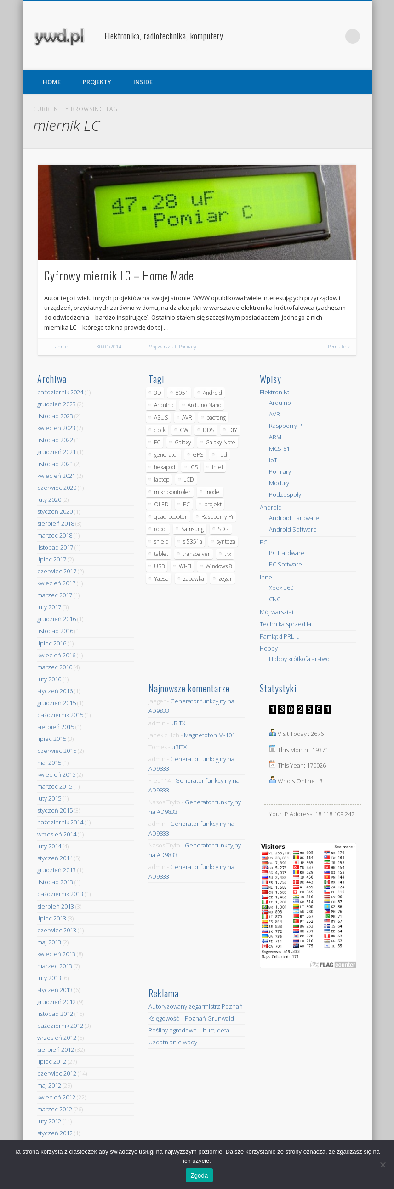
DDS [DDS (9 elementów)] (208, 430)
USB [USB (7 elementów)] (159, 566)
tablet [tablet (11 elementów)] (161, 554)
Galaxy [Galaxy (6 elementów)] (183, 442)
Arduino (280, 402)
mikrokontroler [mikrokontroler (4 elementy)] (172, 492)
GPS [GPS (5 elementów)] (198, 455)
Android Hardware (294, 518)
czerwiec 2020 (56, 487)
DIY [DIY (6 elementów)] (232, 430)
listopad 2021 (55, 464)
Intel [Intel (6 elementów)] (217, 467)
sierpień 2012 (55, 1049)
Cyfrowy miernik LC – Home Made (119, 275)
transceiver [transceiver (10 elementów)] (196, 554)
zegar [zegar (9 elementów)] (225, 579)
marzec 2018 (54, 535)
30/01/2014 (109, 346)
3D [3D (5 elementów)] (157, 393)
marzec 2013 (54, 966)
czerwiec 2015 (56, 750)
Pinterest (333, 36)
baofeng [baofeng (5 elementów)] (216, 417)
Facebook (315, 36)
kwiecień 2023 (56, 428)
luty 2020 (49, 499)
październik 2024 (60, 392)
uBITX (177, 723)
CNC (274, 599)
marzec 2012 (54, 1109)
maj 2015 (49, 762)
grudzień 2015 (56, 703)
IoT (273, 460)
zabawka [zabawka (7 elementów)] (193, 579)
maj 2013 (49, 942)
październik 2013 (60, 894)
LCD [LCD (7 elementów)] (188, 479)
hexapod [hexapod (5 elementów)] (164, 467)
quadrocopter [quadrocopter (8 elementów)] (170, 517)
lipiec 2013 (51, 918)
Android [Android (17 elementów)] (212, 393)
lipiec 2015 (51, 739)
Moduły (279, 483)
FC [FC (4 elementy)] (157, 442)
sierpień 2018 (55, 523)
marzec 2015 (54, 786)
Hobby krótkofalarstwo (299, 659)
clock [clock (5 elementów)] (160, 430)
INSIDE (143, 82)
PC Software (285, 564)
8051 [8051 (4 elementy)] (182, 393)
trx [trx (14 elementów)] (227, 554)
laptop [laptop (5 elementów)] (161, 479)
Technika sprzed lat (286, 624)
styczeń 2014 (55, 858)
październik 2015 (60, 715)
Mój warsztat (162, 346)
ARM (275, 437)
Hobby (269, 648)
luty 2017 (49, 607)
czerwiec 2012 (56, 1073)
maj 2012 (49, 1085)
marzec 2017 (54, 595)
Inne (266, 577)
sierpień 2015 (55, 727)
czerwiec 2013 (56, 930)
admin (62, 346)
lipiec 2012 (51, 1061)
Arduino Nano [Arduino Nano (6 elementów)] (204, 405)
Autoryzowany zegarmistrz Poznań (195, 1006)
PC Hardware (286, 553)
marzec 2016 (54, 667)
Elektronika (275, 392)
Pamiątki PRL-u (280, 636)
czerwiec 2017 (56, 571)
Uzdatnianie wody (172, 1042)
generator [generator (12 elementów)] (166, 455)
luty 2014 (49, 846)
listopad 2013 (55, 882)
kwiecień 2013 (56, 954)
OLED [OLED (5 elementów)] (161, 504)
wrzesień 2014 (56, 834)
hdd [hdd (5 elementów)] (222, 455)
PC (263, 542)
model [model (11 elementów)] (213, 492)
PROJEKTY (97, 82)
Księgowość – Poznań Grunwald (191, 1018)
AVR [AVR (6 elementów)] (187, 417)
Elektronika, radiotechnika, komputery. (164, 36)
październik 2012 (60, 1025)
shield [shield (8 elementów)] (161, 541)
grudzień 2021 (56, 452)
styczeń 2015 (55, 810)
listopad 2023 (55, 416)
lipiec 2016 (51, 643)
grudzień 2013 (56, 870)
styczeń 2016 (55, 691)
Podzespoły (285, 494)
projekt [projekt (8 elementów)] (213, 504)
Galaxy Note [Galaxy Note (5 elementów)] (220, 442)
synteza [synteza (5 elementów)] (226, 541)
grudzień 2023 (56, 404)
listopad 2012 (55, 1014)
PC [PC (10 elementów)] (186, 504)
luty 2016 (49, 679)
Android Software (293, 529)
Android (271, 507)
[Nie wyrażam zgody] (382, 1164)
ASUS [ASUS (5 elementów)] (161, 417)
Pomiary (187, 346)
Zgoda (199, 1175)
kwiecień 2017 (56, 583)
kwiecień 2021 (56, 475)
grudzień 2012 (56, 1002)
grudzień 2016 (56, 619)
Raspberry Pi (286, 425)
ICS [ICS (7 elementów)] (193, 467)
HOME (52, 82)
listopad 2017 (55, 547)
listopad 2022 (55, 440)
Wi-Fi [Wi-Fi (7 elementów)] (185, 566)
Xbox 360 (281, 587)
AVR (274, 414)
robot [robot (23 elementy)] (160, 529)
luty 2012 (49, 1121)
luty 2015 (49, 798)
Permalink (339, 346)
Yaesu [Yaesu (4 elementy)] (161, 579)
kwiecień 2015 (56, 774)
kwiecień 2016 (56, 655)
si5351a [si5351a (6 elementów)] (192, 541)
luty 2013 (49, 978)
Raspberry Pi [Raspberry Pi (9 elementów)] (217, 517)
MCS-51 (279, 448)
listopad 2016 (55, 631)
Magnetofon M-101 (209, 735)
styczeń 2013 (55, 990)
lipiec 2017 (51, 559)
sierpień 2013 (55, 906)
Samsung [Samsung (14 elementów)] (192, 529)
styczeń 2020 (55, 511)
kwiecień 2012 (56, 1097)
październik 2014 (60, 822)
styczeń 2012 (55, 1133)
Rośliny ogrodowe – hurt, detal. (190, 1030)
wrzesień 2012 (56, 1037)
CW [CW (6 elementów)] (184, 430)
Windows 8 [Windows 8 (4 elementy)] (219, 566)
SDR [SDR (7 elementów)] (223, 529)
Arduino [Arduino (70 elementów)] (163, 405)
